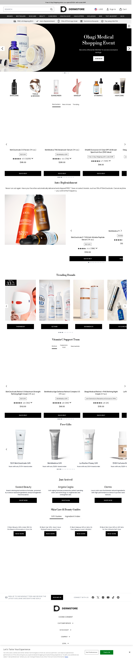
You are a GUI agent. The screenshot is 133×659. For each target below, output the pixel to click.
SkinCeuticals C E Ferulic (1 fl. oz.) (23, 150)
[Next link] (125, 323)
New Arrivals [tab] (66, 104)
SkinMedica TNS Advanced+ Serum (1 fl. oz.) (62, 150)
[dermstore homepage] (72, 9)
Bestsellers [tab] (56, 104)
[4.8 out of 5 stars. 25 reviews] (101, 419)
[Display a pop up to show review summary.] (32, 158)
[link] (111, 9)
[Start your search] (28, 9)
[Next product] (121, 230)
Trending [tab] (76, 104)
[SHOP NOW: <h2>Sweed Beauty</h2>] (23, 525)
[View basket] (123, 9)
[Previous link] (6, 323)
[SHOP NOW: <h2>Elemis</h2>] (108, 525)
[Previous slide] (2, 48)
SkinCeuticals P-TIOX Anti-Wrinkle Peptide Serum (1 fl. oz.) (88, 238)
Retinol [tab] (54, 363)
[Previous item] (6, 144)
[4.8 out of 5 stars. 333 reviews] (60, 419)
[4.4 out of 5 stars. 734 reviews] (60, 158)
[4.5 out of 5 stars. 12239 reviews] (22, 158)
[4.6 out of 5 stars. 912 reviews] (22, 419)
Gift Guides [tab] (56, 603)
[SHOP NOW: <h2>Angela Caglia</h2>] (65, 525)
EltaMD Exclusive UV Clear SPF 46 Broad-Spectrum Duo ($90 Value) (101, 151)
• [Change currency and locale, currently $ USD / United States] (99, 9)
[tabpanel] (66, 144)
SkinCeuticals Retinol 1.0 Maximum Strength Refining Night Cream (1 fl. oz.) (23, 409)
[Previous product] (71, 230)
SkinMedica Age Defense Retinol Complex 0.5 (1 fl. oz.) (62, 409)
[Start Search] (51, 9)
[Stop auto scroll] (129, 26)
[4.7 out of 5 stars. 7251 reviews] (100, 161)
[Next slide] (129, 48)
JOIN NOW (98, 59)
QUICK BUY (23, 173)
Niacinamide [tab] (75, 363)
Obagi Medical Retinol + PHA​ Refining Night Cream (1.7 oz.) (101, 409)
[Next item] (125, 144)
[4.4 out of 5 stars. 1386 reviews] (86, 248)
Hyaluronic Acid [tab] (64, 363)
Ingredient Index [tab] (72, 603)
